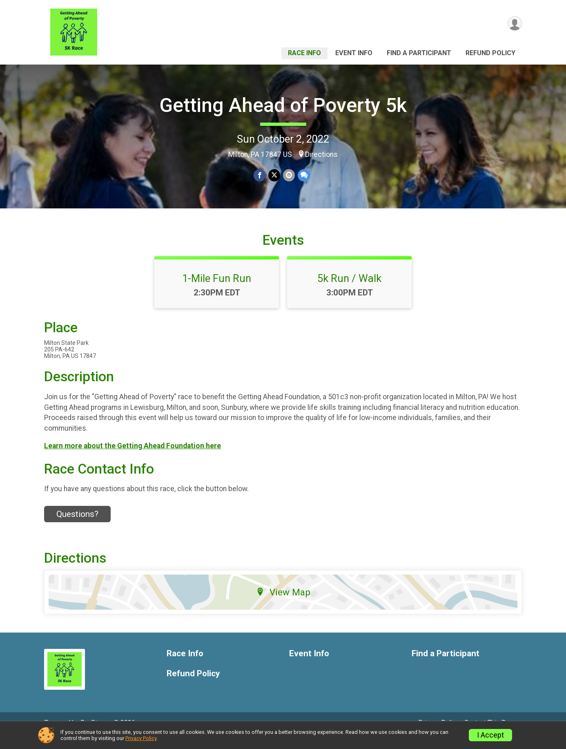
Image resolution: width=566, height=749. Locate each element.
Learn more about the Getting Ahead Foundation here (132, 457)
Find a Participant (419, 53)
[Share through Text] (303, 175)
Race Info (304, 53)
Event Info (353, 53)
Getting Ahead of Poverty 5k (283, 105)
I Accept (490, 735)
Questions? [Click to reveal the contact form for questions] (77, 525)
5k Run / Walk (349, 290)
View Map (283, 603)
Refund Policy (490, 53)
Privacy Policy (140, 738)
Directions (321, 154)
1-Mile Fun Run (216, 290)
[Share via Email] (288, 175)
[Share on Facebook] (260, 175)
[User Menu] (514, 23)
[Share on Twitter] (274, 175)
